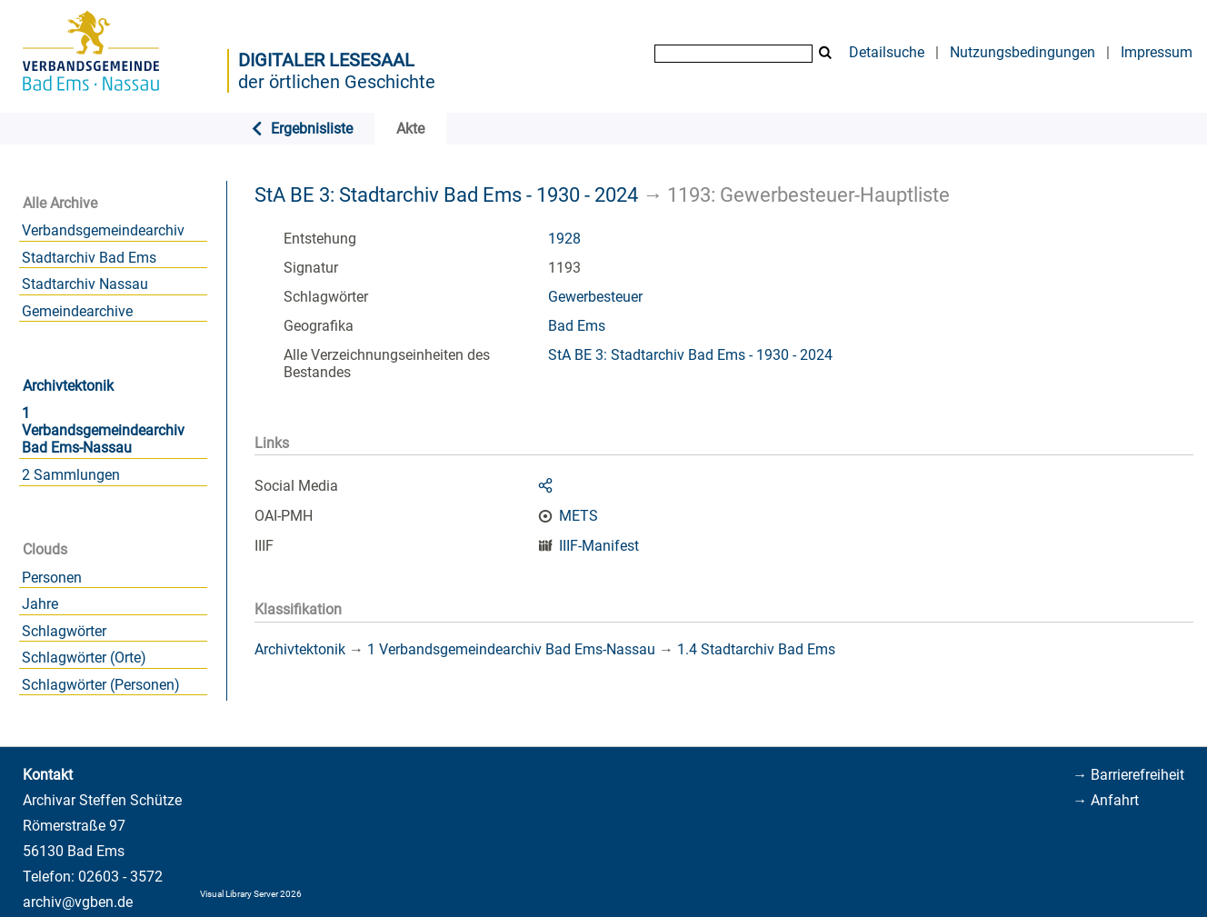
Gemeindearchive (77, 311)
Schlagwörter (64, 631)
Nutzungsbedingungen (1022, 52)
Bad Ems (576, 325)
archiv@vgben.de (78, 902)
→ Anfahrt (1105, 800)
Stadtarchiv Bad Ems (89, 257)
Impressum (1156, 52)
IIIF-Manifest (599, 545)
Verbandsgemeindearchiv (103, 230)
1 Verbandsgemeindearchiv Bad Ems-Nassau (103, 430)
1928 (564, 238)
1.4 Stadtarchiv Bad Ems (756, 649)
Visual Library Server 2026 (251, 894)
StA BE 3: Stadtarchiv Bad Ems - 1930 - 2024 (446, 194)
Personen (52, 577)
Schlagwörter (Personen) (101, 684)
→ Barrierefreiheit (1128, 774)
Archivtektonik (68, 385)
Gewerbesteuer (595, 296)
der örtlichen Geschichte (336, 82)
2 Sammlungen (71, 474)
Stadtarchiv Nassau (85, 284)
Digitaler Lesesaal (326, 60)
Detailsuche (886, 52)
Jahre (40, 604)
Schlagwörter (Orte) (84, 657)
